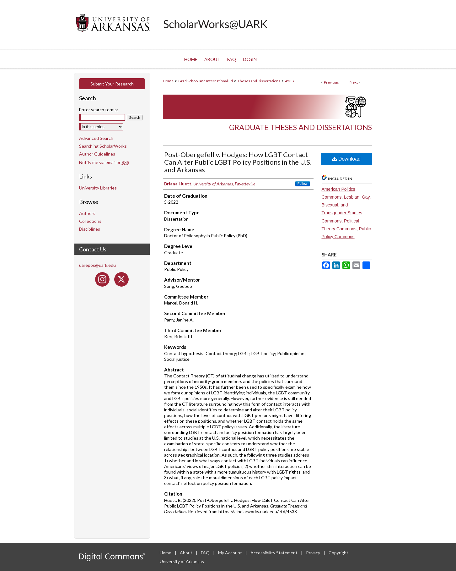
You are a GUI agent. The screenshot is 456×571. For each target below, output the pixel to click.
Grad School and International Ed (205, 81)
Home (168, 81)
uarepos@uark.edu (97, 265)
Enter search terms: (98, 109)
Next (354, 82)
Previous (331, 82)
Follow (303, 183)
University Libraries (98, 187)
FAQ (206, 552)
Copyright (338, 552)
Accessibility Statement (274, 552)
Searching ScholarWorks (103, 146)
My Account (230, 552)
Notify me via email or (104, 162)
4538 (289, 81)
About (186, 552)
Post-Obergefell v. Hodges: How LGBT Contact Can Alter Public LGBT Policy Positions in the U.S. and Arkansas (238, 162)
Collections (90, 221)
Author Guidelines (97, 153)
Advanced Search (96, 138)
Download (346, 159)
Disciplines (89, 229)
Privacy (313, 552)
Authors (87, 213)
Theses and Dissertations (259, 81)
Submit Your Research (112, 83)
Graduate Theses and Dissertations (300, 127)
